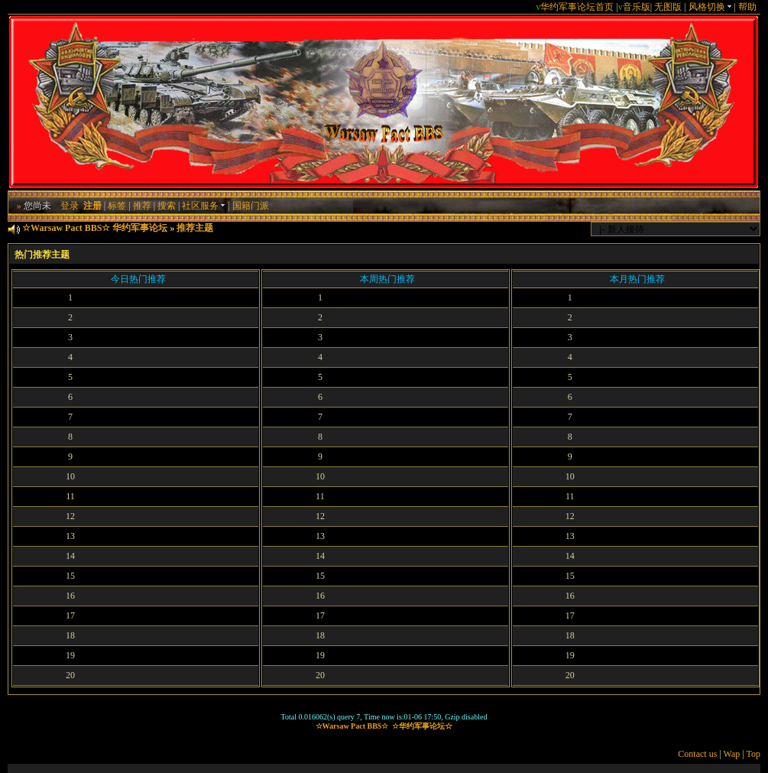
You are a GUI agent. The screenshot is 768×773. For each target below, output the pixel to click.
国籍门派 (250, 205)
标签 (117, 205)
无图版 (668, 7)
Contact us (697, 754)
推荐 (142, 205)
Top (753, 754)
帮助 (747, 7)
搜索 (166, 205)
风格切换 (710, 7)
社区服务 (203, 205)
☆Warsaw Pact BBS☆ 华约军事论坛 (94, 227)
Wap (732, 754)
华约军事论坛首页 (577, 7)
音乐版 (636, 7)
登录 (69, 205)
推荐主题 (195, 227)
